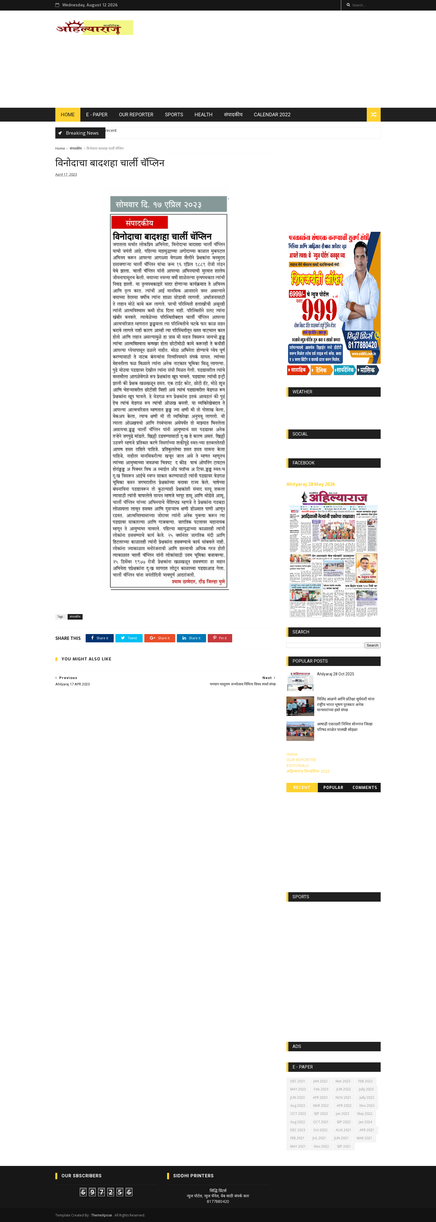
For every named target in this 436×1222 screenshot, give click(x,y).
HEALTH (204, 114)
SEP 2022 (344, 1122)
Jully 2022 (367, 1097)
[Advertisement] (279, 59)
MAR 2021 (364, 1138)
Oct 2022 (320, 1130)
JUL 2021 (319, 1138)
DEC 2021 (297, 1081)
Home (60, 148)
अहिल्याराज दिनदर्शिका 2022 (308, 771)
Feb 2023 (321, 1089)
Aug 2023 (297, 1105)
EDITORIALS (297, 765)
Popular (333, 787)
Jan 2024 (365, 1122)
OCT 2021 (321, 1122)
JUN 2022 (343, 1089)
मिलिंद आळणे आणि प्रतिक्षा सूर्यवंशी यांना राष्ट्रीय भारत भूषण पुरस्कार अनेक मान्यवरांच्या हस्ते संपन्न (346, 704)
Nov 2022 (321, 1146)
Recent (302, 787)
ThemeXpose (101, 1215)
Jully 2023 (366, 1089)
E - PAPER (97, 114)
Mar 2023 (343, 1081)
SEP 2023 (321, 1113)
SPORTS (174, 114)
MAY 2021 (298, 1146)
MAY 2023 (298, 1089)
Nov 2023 (367, 1105)
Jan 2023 (342, 1113)
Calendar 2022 (272, 114)
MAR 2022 (321, 1105)
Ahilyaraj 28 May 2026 (310, 484)
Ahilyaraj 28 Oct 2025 (335, 674)
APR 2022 (344, 1105)
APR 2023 (320, 1097)
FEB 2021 (297, 1138)
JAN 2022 (320, 1081)
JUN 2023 (297, 1097)
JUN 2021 (341, 1138)
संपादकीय (233, 114)
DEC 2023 (297, 1130)
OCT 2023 (298, 1113)
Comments (365, 787)
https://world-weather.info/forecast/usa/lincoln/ (333, 410)
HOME (68, 114)
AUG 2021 (343, 1130)
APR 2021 (367, 1130)
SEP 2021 (344, 1146)
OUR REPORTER (136, 114)
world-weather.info (333, 405)
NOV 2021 (343, 1097)
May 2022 (364, 1113)
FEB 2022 (365, 1081)
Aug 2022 (297, 1122)
